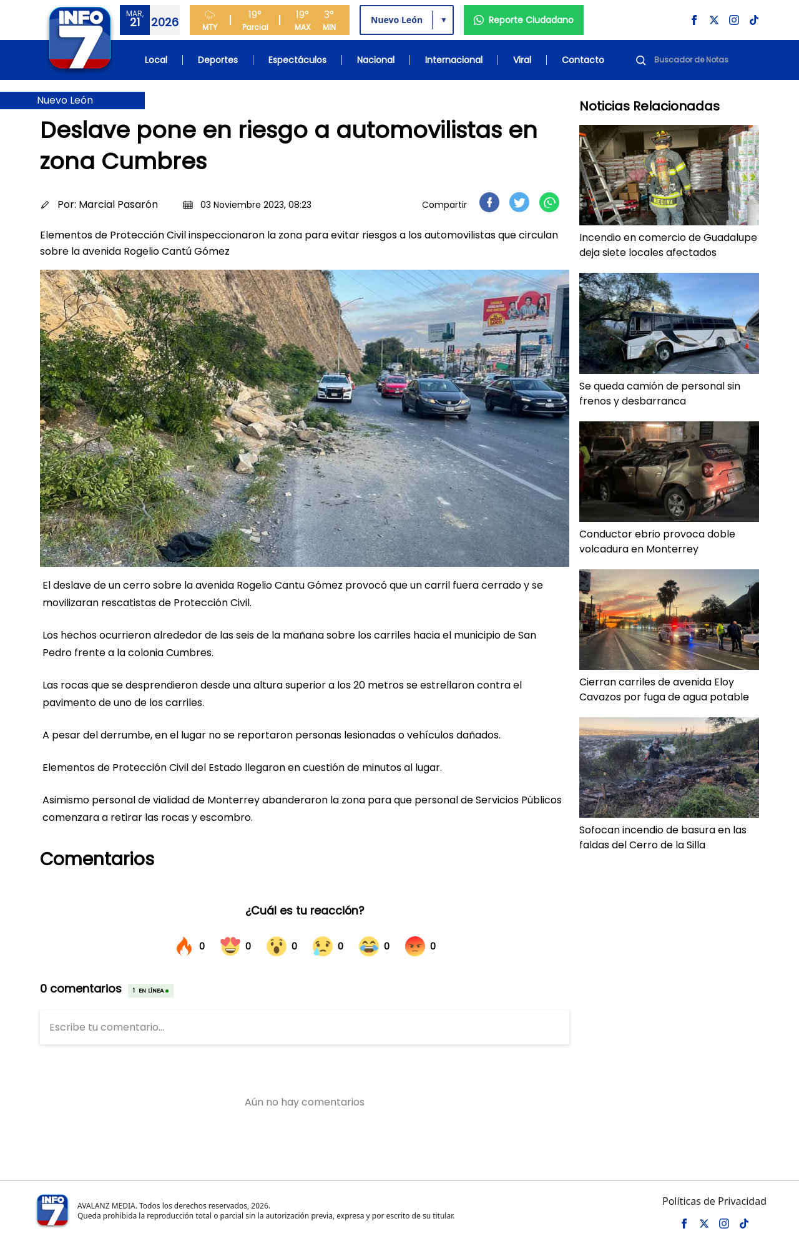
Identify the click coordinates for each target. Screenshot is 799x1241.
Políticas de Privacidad (714, 1201)
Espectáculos (297, 60)
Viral (522, 60)
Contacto (583, 60)
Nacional (376, 60)
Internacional (454, 60)
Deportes (218, 60)
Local (156, 60)
